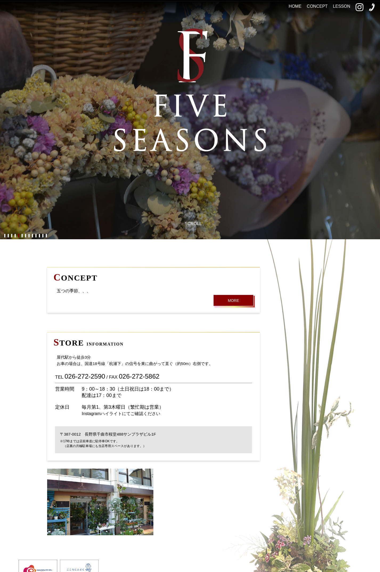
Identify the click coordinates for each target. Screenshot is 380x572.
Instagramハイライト (102, 413)
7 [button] (25, 236)
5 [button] (18, 236)
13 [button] (46, 236)
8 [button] (29, 236)
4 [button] (15, 236)
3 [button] (11, 236)
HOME (295, 6)
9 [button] (32, 236)
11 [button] (39, 236)
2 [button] (8, 236)
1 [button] (4, 236)
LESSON (341, 6)
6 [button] (22, 236)
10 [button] (35, 236)
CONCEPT (317, 6)
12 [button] (42, 236)
